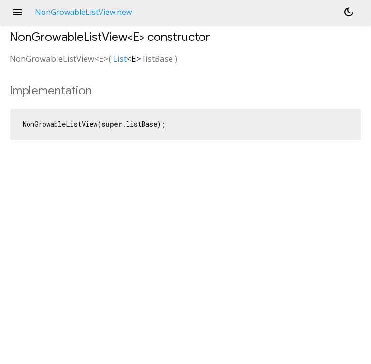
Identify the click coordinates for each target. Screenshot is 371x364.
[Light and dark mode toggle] (349, 12)
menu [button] (17, 12)
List (120, 58)
